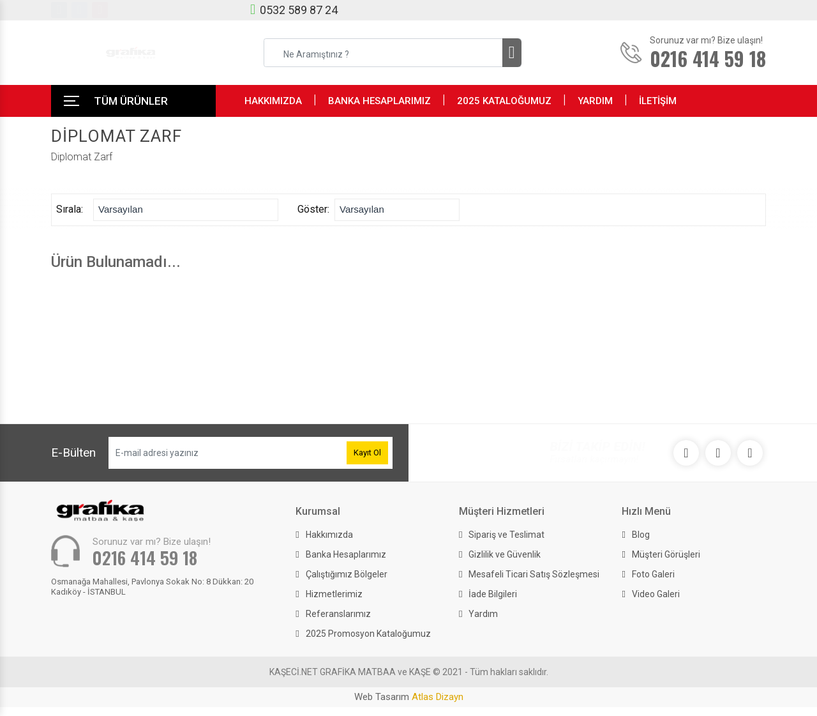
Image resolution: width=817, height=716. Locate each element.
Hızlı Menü (646, 511)
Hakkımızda (329, 534)
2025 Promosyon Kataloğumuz (368, 633)
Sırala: (74, 209)
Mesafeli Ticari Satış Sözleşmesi (533, 574)
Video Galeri (656, 594)
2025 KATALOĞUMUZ (504, 101)
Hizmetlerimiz (334, 594)
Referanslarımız (338, 614)
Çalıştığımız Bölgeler (346, 574)
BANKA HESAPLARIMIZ (379, 101)
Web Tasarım (408, 697)
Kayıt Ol (367, 452)
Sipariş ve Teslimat (506, 534)
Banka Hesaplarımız (346, 554)
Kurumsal (318, 511)
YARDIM (595, 101)
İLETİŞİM (658, 101)
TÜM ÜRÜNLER (131, 101)
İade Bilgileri (492, 594)
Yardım (483, 614)
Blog (641, 534)
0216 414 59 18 (145, 557)
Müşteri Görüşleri (666, 554)
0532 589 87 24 (299, 10)
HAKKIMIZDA (273, 101)
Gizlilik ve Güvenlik (504, 554)
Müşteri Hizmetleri (501, 511)
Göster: (315, 209)
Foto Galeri (653, 574)
